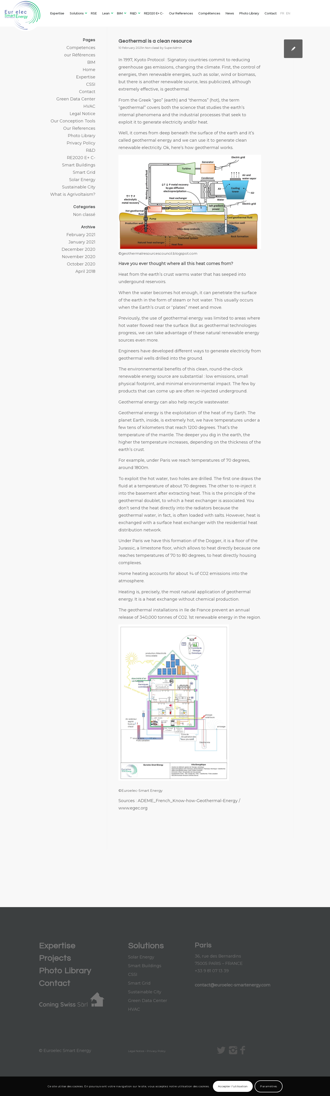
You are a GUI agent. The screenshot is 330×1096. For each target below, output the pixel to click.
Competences (80, 47)
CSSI (90, 84)
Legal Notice (82, 113)
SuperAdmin (173, 48)
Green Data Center (75, 99)
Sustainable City (78, 187)
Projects (55, 958)
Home (89, 69)
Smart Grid (84, 172)
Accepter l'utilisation (233, 1086)
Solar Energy (82, 179)
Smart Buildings (78, 165)
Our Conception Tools (73, 121)
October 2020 (81, 264)
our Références (79, 55)
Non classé (152, 48)
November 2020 (78, 256)
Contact (87, 91)
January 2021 (82, 242)
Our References (79, 128)
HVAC (89, 106)
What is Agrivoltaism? (72, 194)
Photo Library (81, 135)
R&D (90, 150)
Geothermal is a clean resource (155, 41)
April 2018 (85, 271)
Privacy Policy (81, 143)
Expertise (85, 77)
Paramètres (268, 1086)
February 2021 (80, 234)
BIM (91, 62)
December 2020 (78, 249)
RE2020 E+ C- (81, 157)
